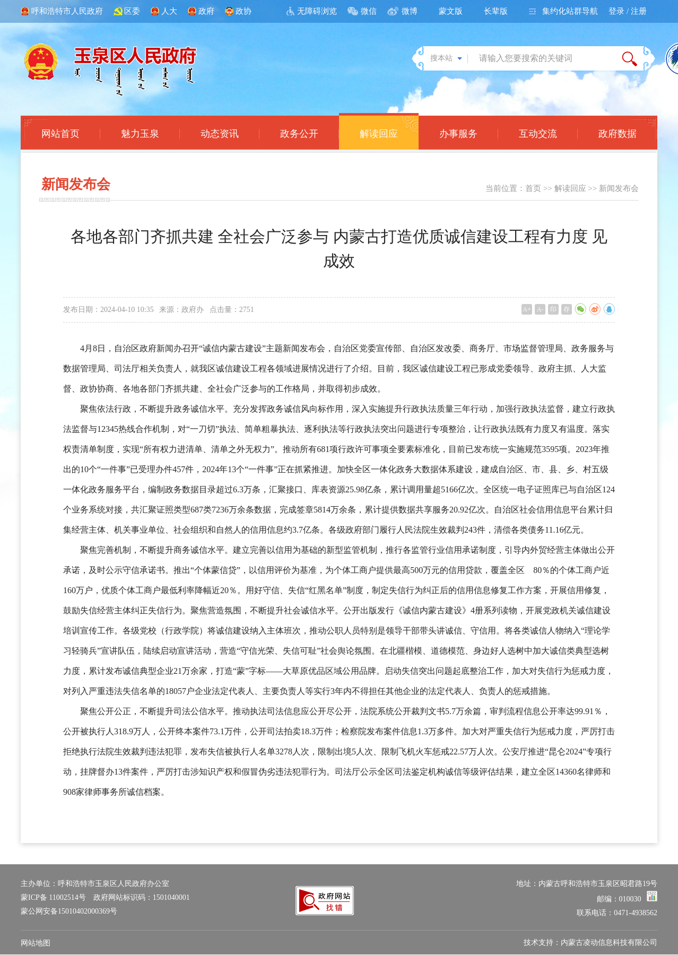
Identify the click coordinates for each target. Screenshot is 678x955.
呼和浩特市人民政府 (67, 11)
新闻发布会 (619, 188)
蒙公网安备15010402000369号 (69, 911)
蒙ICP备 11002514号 (53, 897)
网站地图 (35, 943)
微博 (410, 11)
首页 (533, 188)
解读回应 (570, 188)
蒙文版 (451, 11)
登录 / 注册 (628, 11)
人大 (169, 11)
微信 (369, 11)
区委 (132, 11)
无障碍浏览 (317, 11)
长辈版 (496, 11)
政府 (206, 11)
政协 (243, 11)
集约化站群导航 (570, 11)
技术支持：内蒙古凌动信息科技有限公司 (590, 943)
